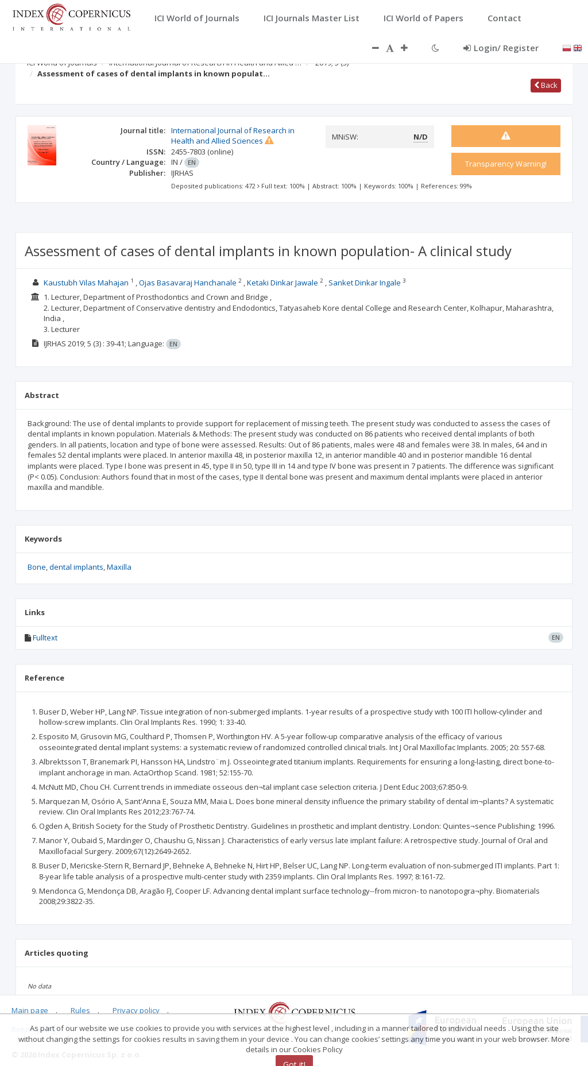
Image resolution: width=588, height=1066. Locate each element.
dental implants (76, 567)
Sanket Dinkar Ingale (364, 282)
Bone (37, 567)
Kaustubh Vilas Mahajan (86, 282)
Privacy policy (136, 1010)
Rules (80, 1010)
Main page (29, 1010)
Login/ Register (501, 47)
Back (546, 85)
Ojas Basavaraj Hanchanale (188, 282)
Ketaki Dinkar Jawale (282, 282)
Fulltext (45, 637)
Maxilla (119, 567)
